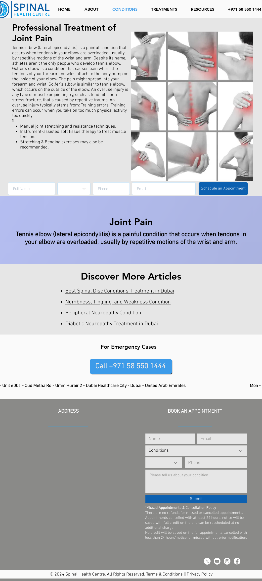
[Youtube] (217, 561)
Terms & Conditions (164, 574)
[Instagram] (227, 561)
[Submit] (196, 499)
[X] (207, 561)
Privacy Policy (200, 574)
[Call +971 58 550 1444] (131, 366)
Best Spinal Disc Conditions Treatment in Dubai (119, 291)
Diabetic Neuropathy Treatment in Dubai (111, 324)
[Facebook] (237, 561)
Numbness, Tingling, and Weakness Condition (118, 302)
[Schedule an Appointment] (223, 188)
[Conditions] (196, 450)
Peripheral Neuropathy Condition (103, 313)
